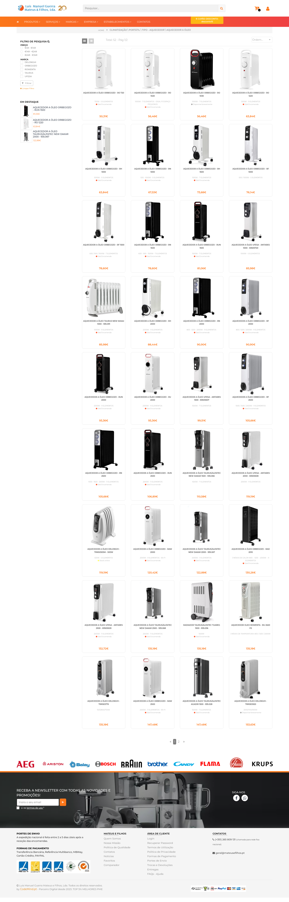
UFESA (28, 76)
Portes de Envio (156, 865)
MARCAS (72, 21)
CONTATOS (143, 21)
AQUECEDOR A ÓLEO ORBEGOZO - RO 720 (103, 93)
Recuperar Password (159, 847)
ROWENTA (30, 69)
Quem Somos (112, 842)
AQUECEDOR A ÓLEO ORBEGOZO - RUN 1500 (52, 108)
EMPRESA (91, 21)
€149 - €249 (31, 51)
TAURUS (29, 73)
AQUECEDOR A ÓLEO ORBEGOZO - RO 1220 (52, 121)
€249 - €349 (31, 55)
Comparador (111, 869)
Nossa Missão (112, 847)
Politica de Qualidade (116, 851)
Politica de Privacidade (160, 856)
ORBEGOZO (31, 65)
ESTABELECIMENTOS (117, 21)
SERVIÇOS (53, 21)
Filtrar (27, 83)
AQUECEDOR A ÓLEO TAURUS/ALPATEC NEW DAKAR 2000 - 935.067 (50, 134)
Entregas (152, 873)
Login (150, 842)
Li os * (32, 812)
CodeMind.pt (28, 893)
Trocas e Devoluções (159, 869)
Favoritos (109, 865)
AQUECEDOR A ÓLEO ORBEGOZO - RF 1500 (103, 246)
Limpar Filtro (27, 88)
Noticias (108, 860)
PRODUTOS (32, 21)
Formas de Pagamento (161, 860)
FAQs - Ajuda (155, 878)
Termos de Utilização (159, 851)
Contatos (109, 856)
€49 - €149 (30, 48)
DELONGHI (30, 62)
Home (101, 30)
